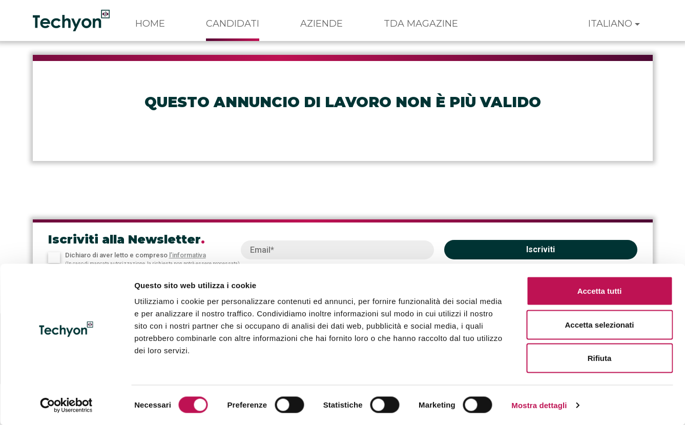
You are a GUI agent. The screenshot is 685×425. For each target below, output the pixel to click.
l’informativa (187, 255)
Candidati (232, 23)
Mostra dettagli (539, 404)
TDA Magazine (421, 23)
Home (150, 23)
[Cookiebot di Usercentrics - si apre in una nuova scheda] (66, 405)
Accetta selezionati (599, 324)
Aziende (321, 23)
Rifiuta (600, 357)
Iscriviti (540, 249)
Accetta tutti (599, 290)
